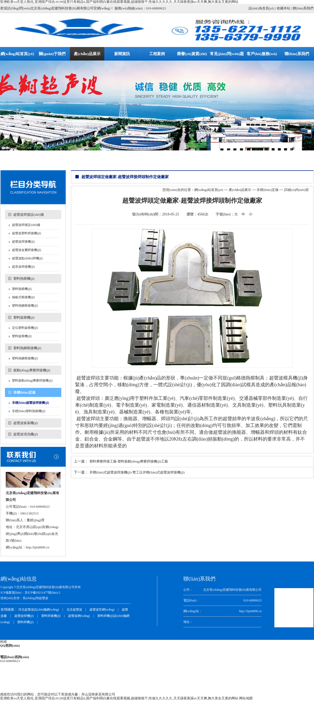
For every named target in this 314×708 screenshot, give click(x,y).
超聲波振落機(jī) (25, 423)
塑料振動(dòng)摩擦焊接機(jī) (32, 380)
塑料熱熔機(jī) (23, 278)
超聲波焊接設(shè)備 (28, 215)
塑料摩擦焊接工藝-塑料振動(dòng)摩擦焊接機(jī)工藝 (128, 461)
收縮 (3, 641)
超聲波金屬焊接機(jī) (26, 250)
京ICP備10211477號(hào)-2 (43, 592)
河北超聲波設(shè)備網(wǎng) (38, 609)
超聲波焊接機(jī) (23, 241)
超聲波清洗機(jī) (25, 434)
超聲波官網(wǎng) (101, 609)
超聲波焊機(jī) (24, 616)
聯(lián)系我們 (303, 8)
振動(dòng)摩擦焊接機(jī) (31, 370)
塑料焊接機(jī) (51, 616)
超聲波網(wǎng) (79, 616)
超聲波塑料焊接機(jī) (26, 233)
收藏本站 (283, 8)
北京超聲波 (74, 609)
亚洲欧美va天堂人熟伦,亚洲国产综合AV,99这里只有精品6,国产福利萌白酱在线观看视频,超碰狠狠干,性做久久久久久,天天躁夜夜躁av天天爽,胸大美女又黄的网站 (119, 698)
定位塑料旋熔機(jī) (25, 328)
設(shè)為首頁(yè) (261, 8)
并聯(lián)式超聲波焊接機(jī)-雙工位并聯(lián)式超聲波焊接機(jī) (137, 472)
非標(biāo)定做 (24, 392)
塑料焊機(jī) (25, 622)
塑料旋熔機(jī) (23, 317)
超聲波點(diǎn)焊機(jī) (27, 258)
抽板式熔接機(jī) (23, 297)
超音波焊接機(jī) (23, 266)
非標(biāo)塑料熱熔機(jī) (28, 411)
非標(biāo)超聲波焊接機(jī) (30, 403)
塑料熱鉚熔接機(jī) (25, 305)
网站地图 (246, 698)
